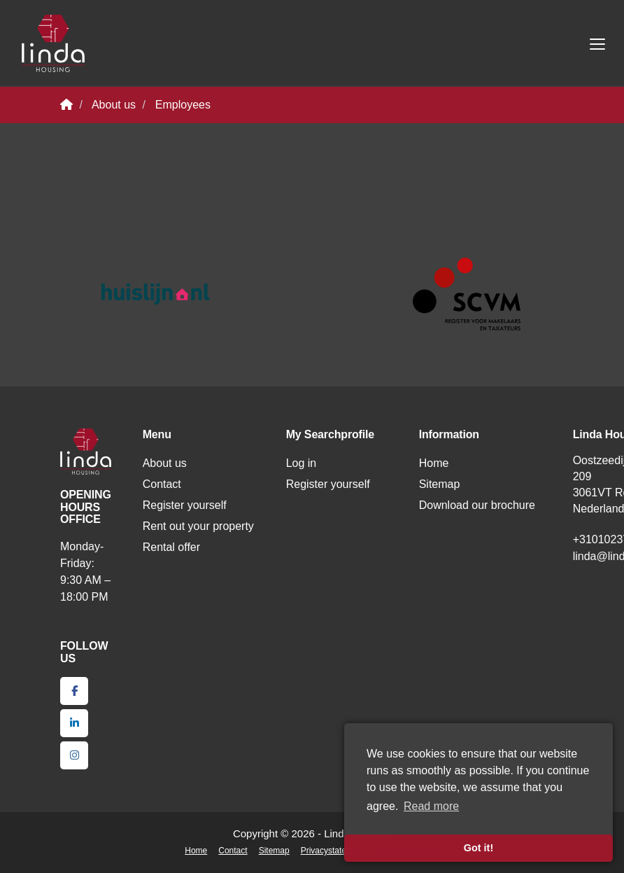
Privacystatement (333, 850)
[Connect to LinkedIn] (74, 723)
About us (165, 463)
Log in (301, 463)
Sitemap (439, 484)
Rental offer (171, 547)
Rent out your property (198, 526)
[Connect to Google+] (74, 755)
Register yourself (185, 505)
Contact (162, 484)
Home (434, 463)
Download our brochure (477, 505)
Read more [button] (431, 806)
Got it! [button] (478, 847)
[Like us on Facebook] (74, 691)
